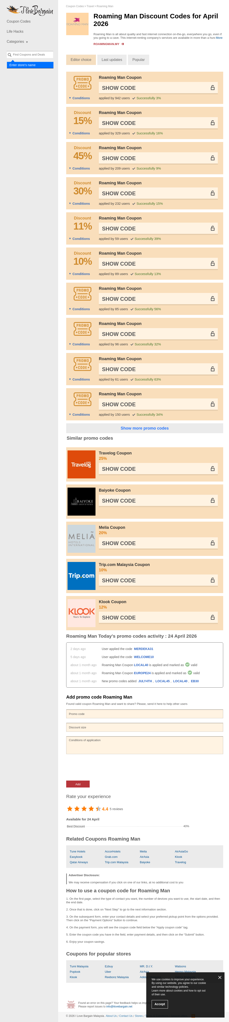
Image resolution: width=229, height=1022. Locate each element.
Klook (178, 856)
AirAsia (144, 856)
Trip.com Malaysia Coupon (158, 567)
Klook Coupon (158, 605)
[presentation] (100, 767)
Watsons (180, 966)
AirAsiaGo (181, 851)
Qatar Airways (79, 862)
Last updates (112, 60)
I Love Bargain (84, 1016)
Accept (160, 1004)
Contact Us (125, 1016)
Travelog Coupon (158, 456)
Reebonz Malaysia (117, 977)
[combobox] (30, 54)
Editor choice (81, 60)
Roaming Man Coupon (120, 77)
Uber (108, 971)
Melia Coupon (158, 530)
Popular (138, 60)
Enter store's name (22, 65)
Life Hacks (15, 31)
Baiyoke (145, 862)
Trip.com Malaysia (116, 862)
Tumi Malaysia (79, 966)
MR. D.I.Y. (146, 966)
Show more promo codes (145, 428)
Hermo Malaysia (185, 971)
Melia (143, 851)
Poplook (75, 971)
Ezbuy (109, 966)
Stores (139, 1016)
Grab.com (111, 856)
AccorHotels (113, 851)
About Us (111, 1016)
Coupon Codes (19, 21)
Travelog (180, 862)
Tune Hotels (77, 851)
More (219, 37)
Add (78, 784)
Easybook (76, 856)
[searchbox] (30, 54)
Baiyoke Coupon (115, 490)
